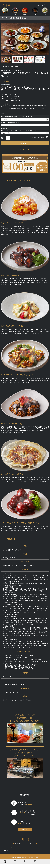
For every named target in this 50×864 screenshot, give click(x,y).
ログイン (23, 843)
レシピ (31, 848)
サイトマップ (35, 855)
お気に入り (29, 843)
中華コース (13, 848)
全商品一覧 (6, 848)
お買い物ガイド (7, 850)
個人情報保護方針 (27, 855)
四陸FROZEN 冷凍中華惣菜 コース (14, 17)
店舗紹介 (37, 848)
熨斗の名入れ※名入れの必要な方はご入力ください (12, 122)
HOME (3, 17)
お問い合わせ (17, 843)
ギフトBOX (4, 128)
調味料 (26, 848)
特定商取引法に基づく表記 (17, 855)
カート (34, 843)
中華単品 (20, 848)
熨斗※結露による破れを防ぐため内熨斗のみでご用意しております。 (16, 116)
